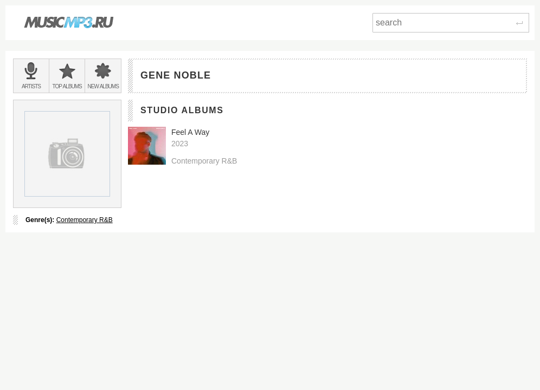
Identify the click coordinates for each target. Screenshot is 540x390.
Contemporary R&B (84, 220)
